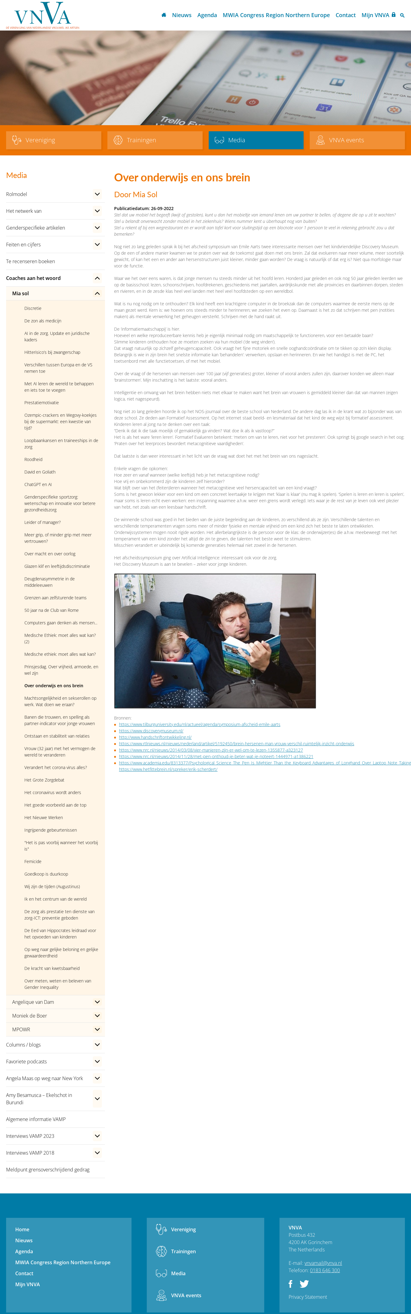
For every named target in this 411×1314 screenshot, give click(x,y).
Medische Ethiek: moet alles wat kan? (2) (60, 638)
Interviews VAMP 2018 (30, 1152)
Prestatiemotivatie (41, 402)
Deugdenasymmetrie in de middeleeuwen (49, 582)
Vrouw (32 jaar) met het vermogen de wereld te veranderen (60, 752)
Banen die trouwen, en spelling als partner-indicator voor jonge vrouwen (59, 720)
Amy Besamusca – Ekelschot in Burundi (39, 1099)
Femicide (32, 861)
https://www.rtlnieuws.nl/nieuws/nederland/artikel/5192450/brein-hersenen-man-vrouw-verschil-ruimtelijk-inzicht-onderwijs (236, 743)
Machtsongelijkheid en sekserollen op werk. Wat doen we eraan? (60, 701)
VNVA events (186, 1295)
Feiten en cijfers (23, 244)
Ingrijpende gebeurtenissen (50, 830)
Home (163, 15)
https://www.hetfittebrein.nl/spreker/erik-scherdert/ (168, 769)
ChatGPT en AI (38, 484)
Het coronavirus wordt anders (52, 792)
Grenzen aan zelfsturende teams (55, 598)
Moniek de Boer (29, 1015)
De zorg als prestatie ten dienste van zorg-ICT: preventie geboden (59, 915)
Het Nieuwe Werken (43, 817)
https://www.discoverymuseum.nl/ (151, 731)
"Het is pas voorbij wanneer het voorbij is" (61, 846)
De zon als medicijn (42, 321)
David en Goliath (40, 472)
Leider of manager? (42, 522)
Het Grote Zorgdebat (44, 780)
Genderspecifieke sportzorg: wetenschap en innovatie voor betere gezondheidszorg (60, 503)
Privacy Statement (308, 1297)
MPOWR (21, 1029)
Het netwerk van (23, 211)
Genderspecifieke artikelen (35, 227)
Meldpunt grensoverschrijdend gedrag (47, 1169)
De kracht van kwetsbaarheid (52, 968)
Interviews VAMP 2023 (30, 1136)
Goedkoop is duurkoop (46, 874)
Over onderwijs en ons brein (53, 685)
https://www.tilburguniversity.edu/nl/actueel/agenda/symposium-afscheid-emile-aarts (199, 724)
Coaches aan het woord (33, 278)
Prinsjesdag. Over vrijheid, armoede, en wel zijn (61, 670)
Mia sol (20, 293)
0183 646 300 (325, 1270)
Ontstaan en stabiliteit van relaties (57, 736)
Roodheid (33, 459)
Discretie (32, 308)
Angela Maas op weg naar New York (44, 1078)
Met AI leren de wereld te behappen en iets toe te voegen (59, 387)
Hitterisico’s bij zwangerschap (52, 352)
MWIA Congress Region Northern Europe (276, 15)
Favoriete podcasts (26, 1061)
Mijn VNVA (375, 15)
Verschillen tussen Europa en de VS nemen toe (58, 368)
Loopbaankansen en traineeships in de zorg (61, 443)
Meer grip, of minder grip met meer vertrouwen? (58, 538)
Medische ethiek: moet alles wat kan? (60, 654)
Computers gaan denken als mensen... (60, 623)
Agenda (207, 15)
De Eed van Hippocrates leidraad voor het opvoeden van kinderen (60, 933)
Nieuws (182, 15)
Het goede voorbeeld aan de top (55, 805)
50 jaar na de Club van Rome (51, 610)
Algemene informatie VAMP (36, 1119)
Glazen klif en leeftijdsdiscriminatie (57, 566)
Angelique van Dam (33, 1002)
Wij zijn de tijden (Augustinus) (52, 886)
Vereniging (183, 1229)
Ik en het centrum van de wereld (55, 899)
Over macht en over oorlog (49, 554)
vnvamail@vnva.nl (323, 1263)
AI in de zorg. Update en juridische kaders (57, 336)
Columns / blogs (23, 1044)
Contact (346, 15)
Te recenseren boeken (30, 261)
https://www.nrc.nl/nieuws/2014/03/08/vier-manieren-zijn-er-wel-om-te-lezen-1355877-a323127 (211, 750)
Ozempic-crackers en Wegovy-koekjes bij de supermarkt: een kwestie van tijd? (60, 421)
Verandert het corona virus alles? (55, 767)
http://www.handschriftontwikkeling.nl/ (155, 737)
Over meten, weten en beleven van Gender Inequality (57, 984)
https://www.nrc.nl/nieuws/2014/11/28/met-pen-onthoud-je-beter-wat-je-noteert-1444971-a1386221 (216, 756)
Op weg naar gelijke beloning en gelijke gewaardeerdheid (61, 952)
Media (178, 1273)
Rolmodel (16, 194)
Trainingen (183, 1251)
